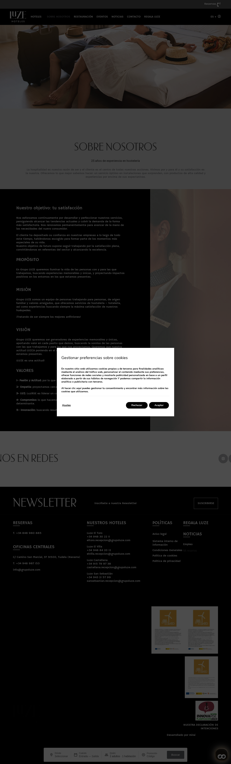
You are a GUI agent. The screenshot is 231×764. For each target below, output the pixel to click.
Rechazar (136, 405)
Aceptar (159, 405)
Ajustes (66, 405)
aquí (78, 388)
